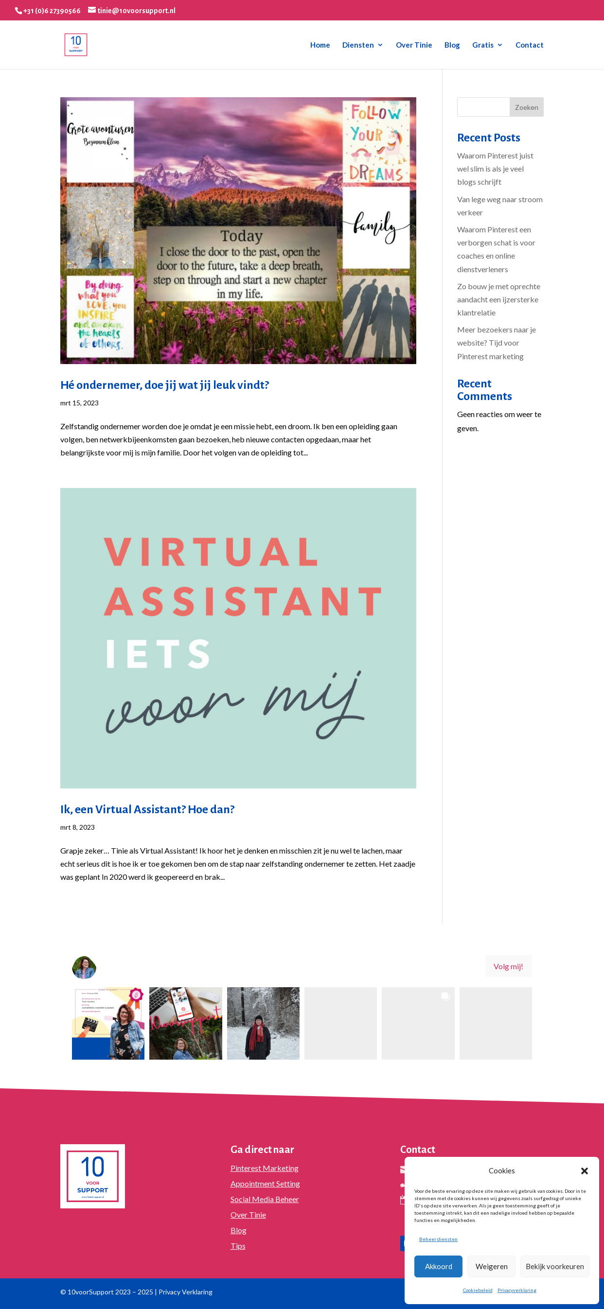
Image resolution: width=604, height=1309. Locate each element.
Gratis (483, 45)
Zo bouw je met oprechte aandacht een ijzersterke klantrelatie (498, 299)
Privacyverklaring (516, 1290)
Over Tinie (414, 45)
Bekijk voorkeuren (555, 1266)
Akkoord (438, 1266)
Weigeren (492, 1266)
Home (320, 45)
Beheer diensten (438, 1239)
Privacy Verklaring (186, 1292)
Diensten (358, 45)
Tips (238, 1245)
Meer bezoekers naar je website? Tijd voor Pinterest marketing (496, 342)
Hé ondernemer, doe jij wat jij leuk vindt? (164, 385)
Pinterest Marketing (265, 1167)
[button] (584, 1171)
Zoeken (526, 107)
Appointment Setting (265, 1183)
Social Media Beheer (265, 1199)
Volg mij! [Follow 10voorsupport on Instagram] (508, 966)
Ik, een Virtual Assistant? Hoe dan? (147, 809)
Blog (452, 45)
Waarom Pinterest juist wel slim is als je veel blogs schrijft (495, 168)
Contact (529, 45)
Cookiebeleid (478, 1290)
